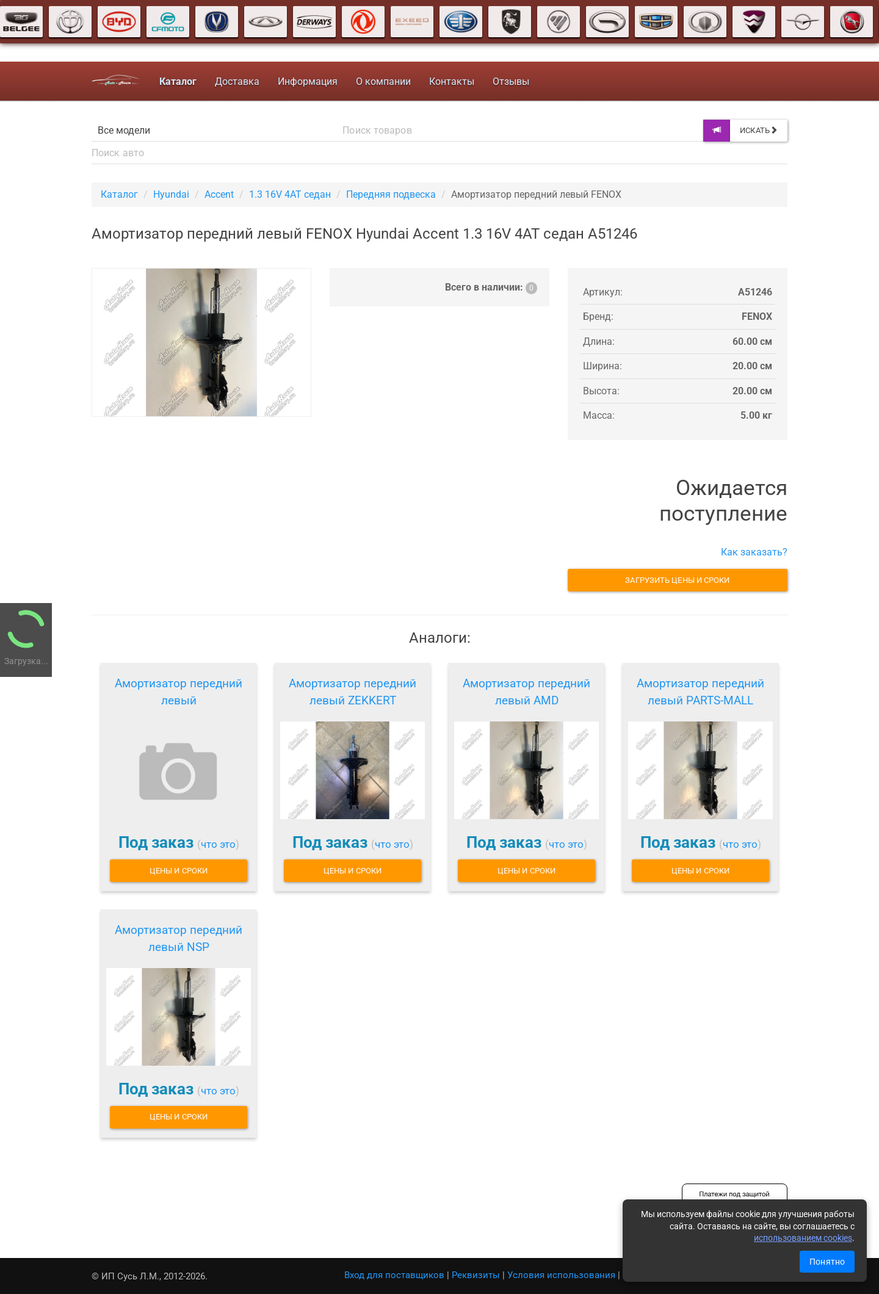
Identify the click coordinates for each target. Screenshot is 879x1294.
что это (218, 844)
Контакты (451, 81)
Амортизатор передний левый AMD (526, 691)
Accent (219, 194)
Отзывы (511, 81)
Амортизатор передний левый (178, 691)
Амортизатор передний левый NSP (178, 938)
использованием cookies (803, 1238)
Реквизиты (476, 1275)
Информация (308, 81)
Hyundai (171, 194)
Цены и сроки (179, 870)
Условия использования (561, 1275)
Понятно (827, 1262)
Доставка (237, 81)
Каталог (119, 194)
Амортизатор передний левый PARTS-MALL (700, 691)
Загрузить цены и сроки (677, 580)
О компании (383, 81)
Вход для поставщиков (394, 1275)
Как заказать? (754, 552)
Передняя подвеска (391, 194)
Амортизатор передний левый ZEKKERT (352, 691)
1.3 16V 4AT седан (290, 194)
